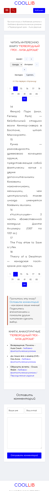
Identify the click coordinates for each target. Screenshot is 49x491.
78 (39, 89)
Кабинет (39, 10)
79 (12, 94)
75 (21, 89)
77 (33, 89)
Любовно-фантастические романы (24, 24)
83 (37, 94)
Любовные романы (31, 22)
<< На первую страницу (24, 81)
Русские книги (14, 22)
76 (27, 89)
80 (19, 94)
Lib (24, 3)
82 (31, 94)
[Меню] (7, 10)
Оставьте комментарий (24, 302)
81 (24, 94)
